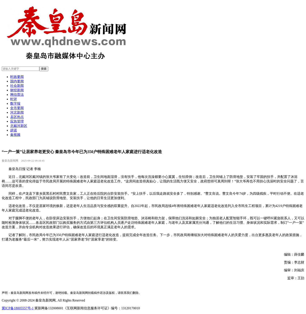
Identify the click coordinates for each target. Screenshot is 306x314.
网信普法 (17, 94)
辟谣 (13, 130)
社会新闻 (17, 85)
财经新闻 (17, 90)
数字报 (15, 103)
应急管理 (17, 121)
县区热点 (17, 117)
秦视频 (15, 135)
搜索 (44, 68)
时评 (13, 99)
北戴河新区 (18, 126)
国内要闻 (17, 81)
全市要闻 (17, 108)
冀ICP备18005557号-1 (18, 308)
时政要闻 (17, 77)
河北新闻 (17, 112)
